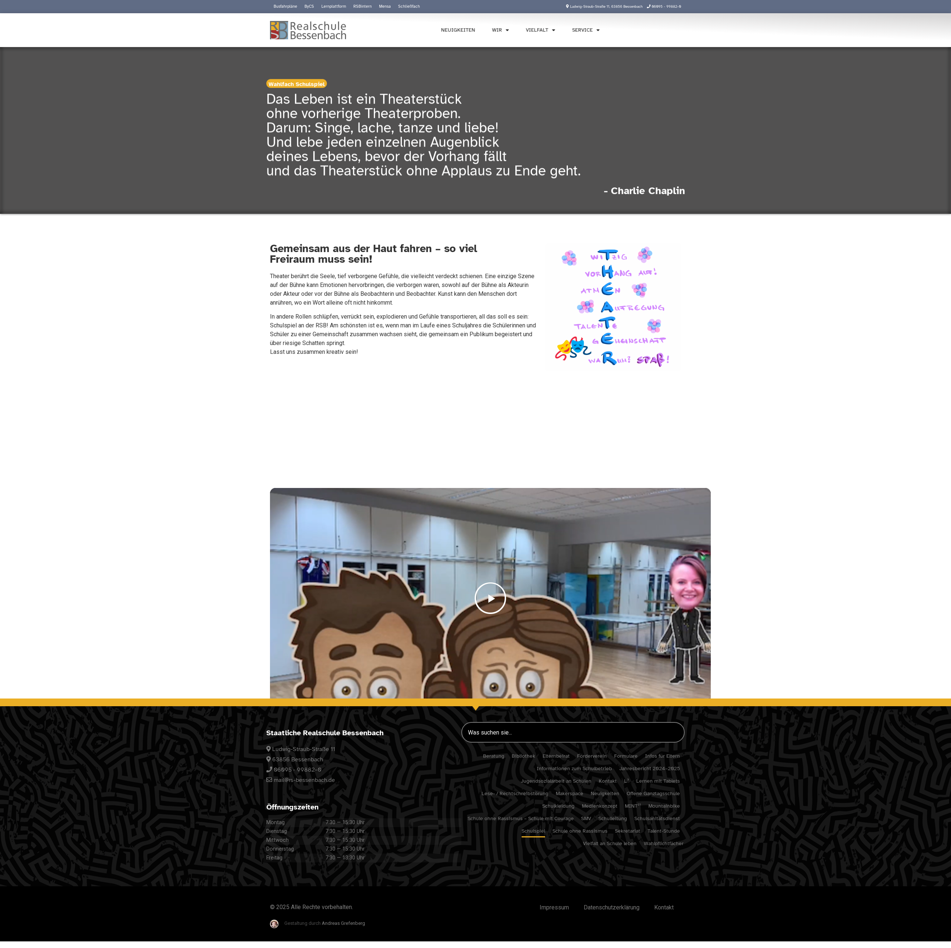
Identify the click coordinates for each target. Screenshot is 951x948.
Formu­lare (626, 756)
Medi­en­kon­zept (599, 806)
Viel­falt (522, 30)
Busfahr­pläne (285, 6)
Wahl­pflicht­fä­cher (664, 843)
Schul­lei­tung (612, 818)
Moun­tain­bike (664, 806)
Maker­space (569, 793)
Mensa (385, 6)
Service (567, 30)
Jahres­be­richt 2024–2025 (649, 768)
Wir (481, 30)
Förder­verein (592, 756)
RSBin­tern (362, 6)
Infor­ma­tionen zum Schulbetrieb (574, 768)
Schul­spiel (533, 831)
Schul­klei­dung (558, 806)
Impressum (554, 907)
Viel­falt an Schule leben (610, 843)
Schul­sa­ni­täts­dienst (657, 818)
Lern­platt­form (333, 6)
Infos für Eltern (662, 756)
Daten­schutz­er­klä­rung (612, 907)
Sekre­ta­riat (627, 831)
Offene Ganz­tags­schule (653, 793)
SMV (586, 818)
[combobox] (573, 732)
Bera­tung (493, 756)
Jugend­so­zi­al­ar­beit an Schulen (556, 781)
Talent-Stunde (664, 831)
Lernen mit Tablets (658, 781)
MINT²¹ (633, 806)
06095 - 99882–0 (297, 769)
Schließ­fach (409, 6)
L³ (626, 781)
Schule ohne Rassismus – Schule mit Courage (521, 818)
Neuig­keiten (439, 30)
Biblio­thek (523, 756)
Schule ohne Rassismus (580, 831)
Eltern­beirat (556, 756)
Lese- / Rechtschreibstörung (515, 793)
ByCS (309, 6)
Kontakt (608, 781)
